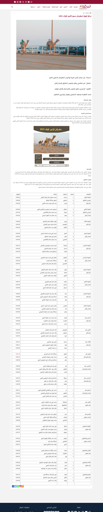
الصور (61, 7)
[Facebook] (13, 486)
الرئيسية (76, 7)
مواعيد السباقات (46, 7)
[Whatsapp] (18, 486)
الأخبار (71, 7)
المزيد (39, 7)
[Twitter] (15, 486)
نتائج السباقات (55, 7)
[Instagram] (20, 486)
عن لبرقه (33, 7)
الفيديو (66, 7)
